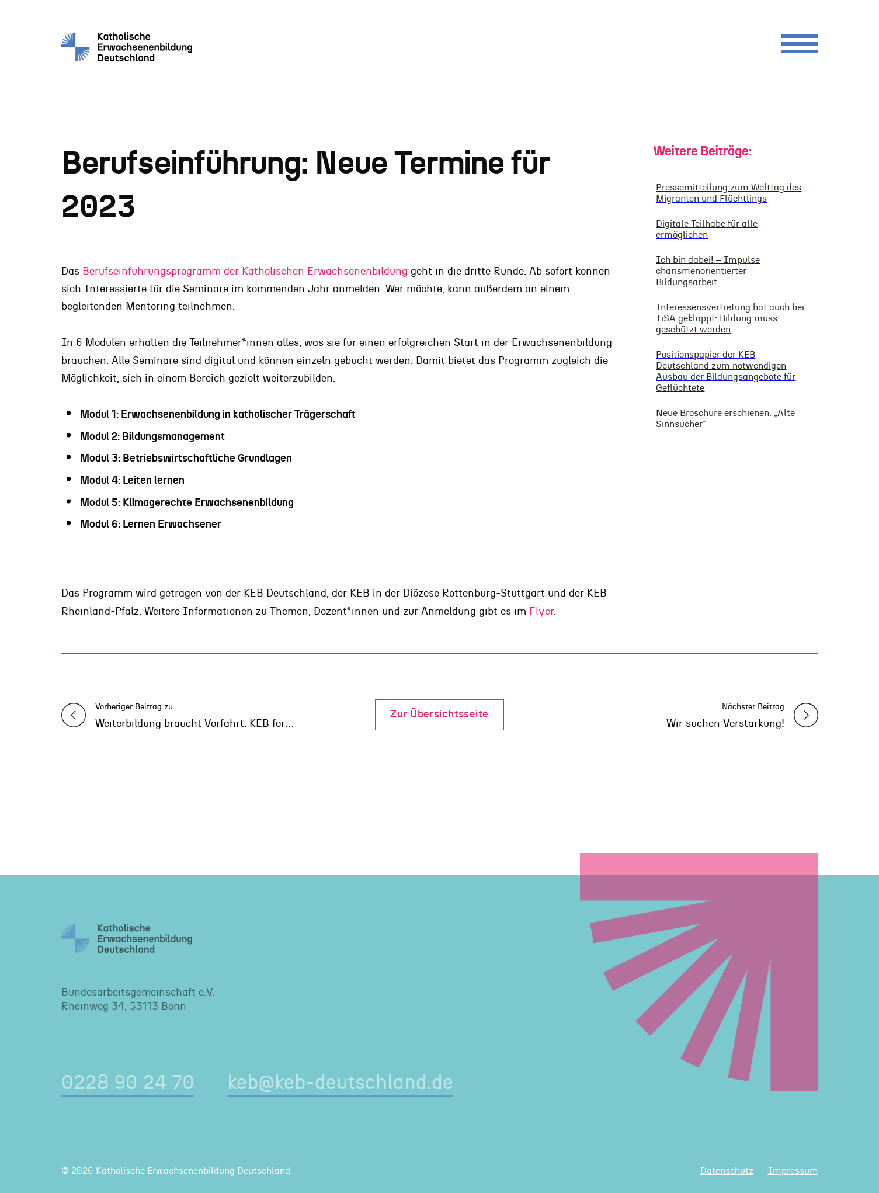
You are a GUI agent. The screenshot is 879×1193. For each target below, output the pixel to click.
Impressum (793, 1170)
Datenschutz (726, 1170)
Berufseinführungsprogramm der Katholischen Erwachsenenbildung (245, 271)
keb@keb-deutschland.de (340, 1083)
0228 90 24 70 (127, 1083)
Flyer (541, 611)
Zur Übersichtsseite (439, 714)
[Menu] (799, 46)
